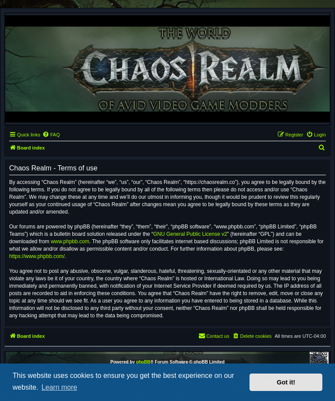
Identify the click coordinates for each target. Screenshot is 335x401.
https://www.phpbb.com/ (37, 256)
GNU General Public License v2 (190, 234)
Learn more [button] (59, 387)
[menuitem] (51, 134)
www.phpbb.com (70, 241)
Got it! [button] (286, 382)
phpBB (143, 362)
